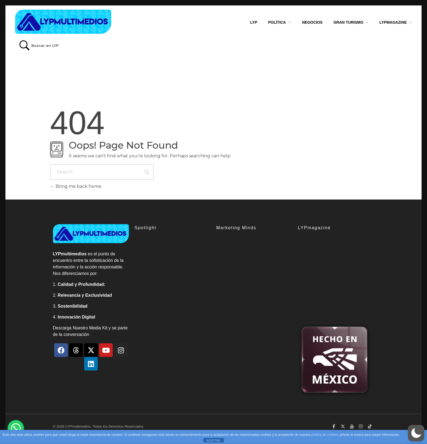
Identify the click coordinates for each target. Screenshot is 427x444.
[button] (416, 433)
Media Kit (98, 328)
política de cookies (324, 435)
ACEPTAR (213, 440)
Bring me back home (75, 186)
